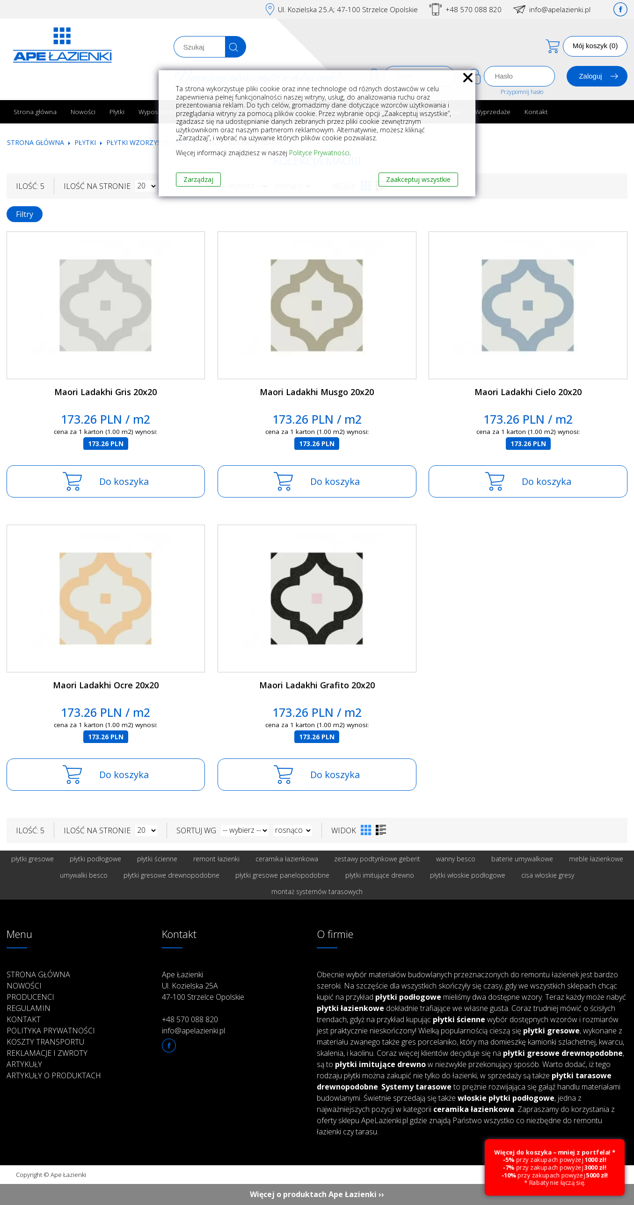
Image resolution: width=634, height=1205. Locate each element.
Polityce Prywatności (319, 152)
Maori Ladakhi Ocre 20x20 (106, 685)
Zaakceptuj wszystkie (418, 179)
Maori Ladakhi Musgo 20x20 (317, 391)
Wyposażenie (157, 111)
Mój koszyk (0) (595, 46)
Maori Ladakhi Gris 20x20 (105, 391)
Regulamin (29, 1008)
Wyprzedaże (492, 111)
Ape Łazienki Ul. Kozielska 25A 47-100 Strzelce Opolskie (203, 985)
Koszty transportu (45, 1042)
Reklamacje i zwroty (47, 1053)
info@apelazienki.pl (559, 9)
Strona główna (35, 111)
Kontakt (536, 111)
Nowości (83, 111)
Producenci (30, 997)
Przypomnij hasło (522, 91)
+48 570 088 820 (473, 9)
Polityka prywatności (51, 1030)
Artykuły (24, 1064)
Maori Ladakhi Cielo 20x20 (528, 391)
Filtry (24, 214)
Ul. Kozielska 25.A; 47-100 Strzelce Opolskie (348, 9)
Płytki (116, 111)
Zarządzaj (198, 179)
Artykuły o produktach (54, 1075)
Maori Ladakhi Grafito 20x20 (317, 685)
